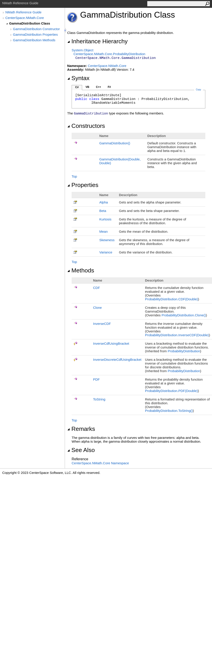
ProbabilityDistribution (184, 351)
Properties (82, 185)
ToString (99, 399)
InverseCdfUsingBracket (111, 343)
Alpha (103, 202)
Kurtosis (105, 219)
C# (77, 87)
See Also (81, 450)
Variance (105, 252)
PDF (96, 379)
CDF (96, 288)
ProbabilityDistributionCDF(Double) (171, 299)
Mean (103, 231)
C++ (98, 87)
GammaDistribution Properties (35, 34)
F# (109, 87)
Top (74, 176)
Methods (80, 270)
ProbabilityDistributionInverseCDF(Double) (177, 335)
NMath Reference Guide (23, 12)
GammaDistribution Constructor (36, 29)
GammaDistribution (114, 143)
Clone (97, 307)
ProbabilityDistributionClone (184, 315)
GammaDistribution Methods (34, 40)
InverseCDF (102, 324)
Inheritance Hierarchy (97, 41)
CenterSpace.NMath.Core (24, 18)
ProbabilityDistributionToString (169, 411)
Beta (102, 211)
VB (87, 87)
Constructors (86, 125)
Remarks (81, 428)
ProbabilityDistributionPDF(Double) (171, 391)
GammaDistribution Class (29, 23)
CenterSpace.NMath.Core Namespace (100, 463)
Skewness (106, 240)
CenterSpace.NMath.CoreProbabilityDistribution (109, 54)
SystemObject (83, 50)
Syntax (78, 78)
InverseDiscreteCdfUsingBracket (117, 359)
